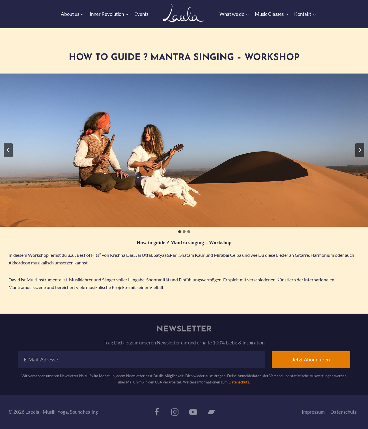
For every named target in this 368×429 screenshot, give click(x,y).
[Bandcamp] (211, 412)
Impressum (313, 412)
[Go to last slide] (8, 150)
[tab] (179, 231)
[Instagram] (175, 412)
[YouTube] (193, 412)
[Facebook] (157, 412)
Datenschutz (239, 382)
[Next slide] (359, 150)
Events (141, 14)
